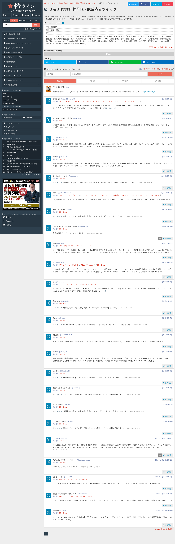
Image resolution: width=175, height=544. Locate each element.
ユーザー (21, 20)
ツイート (14, 20)
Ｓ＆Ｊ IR (155, 69)
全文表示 (168, 113)
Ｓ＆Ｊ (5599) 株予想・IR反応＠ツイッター (84, 9)
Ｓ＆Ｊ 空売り (165, 69)
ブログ (37, 20)
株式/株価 (164, 529)
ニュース (29, 20)
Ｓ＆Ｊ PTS (146, 69)
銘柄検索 (6, 20)
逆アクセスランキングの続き (31, 174)
